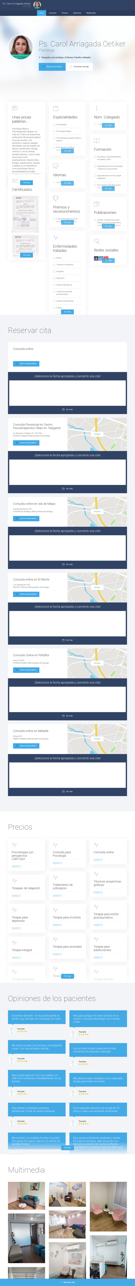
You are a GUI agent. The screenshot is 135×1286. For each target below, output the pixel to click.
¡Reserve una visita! (73, 66)
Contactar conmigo (100, 66)
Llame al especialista (26, 363)
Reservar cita (67, 1282)
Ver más (26, 183)
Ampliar (97, 434)
